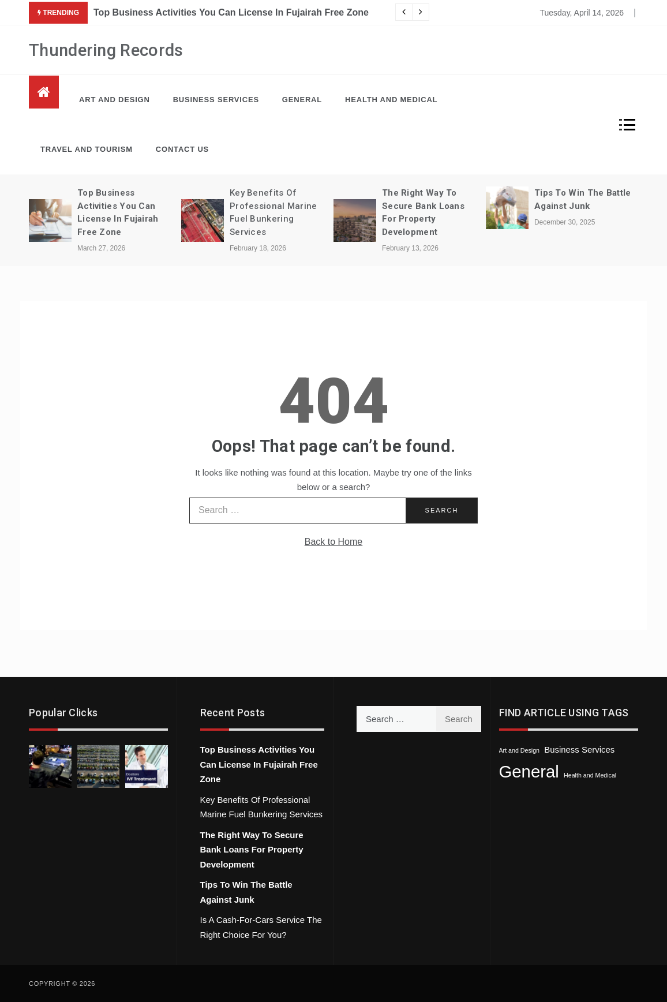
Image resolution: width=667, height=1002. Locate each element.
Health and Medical (391, 99)
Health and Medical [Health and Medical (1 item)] (590, 775)
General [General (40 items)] (529, 771)
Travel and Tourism (86, 149)
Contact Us (182, 149)
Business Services (216, 99)
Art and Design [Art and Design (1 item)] (519, 750)
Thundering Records (106, 50)
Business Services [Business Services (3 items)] (579, 749)
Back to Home (333, 542)
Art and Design (114, 99)
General (302, 99)
